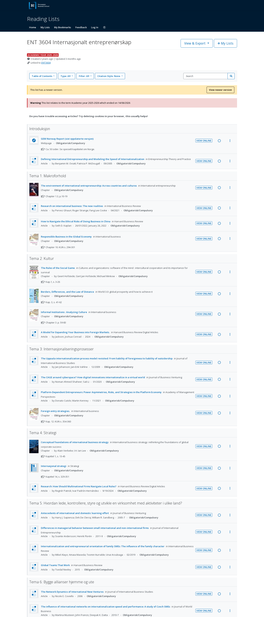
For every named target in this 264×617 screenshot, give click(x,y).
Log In (94, 27)
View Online (203, 140)
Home (32, 27)
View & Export (195, 43)
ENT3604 (46, 62)
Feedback (81, 27)
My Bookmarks (62, 27)
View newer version (220, 89)
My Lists (45, 27)
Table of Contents (42, 76)
